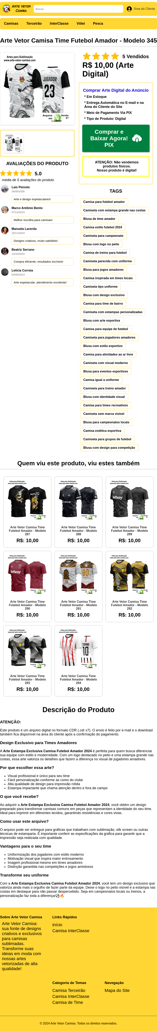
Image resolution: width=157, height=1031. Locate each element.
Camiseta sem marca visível (103, 413)
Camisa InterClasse (70, 930)
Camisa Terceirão (68, 990)
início (57, 924)
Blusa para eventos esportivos (105, 371)
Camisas (11, 23)
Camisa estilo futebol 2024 (102, 227)
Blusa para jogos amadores (103, 269)
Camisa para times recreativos (105, 405)
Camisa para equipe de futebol (105, 329)
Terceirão (34, 23)
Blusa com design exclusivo (104, 295)
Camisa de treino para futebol (105, 252)
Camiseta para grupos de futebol (107, 439)
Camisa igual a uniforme (101, 379)
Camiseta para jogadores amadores (109, 337)
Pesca (98, 23)
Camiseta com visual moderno (105, 363)
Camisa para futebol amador (104, 201)
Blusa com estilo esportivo (103, 346)
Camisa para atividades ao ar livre (108, 354)
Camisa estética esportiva (102, 430)
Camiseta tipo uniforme (100, 286)
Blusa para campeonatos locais (106, 422)
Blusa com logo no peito (101, 244)
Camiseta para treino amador (104, 388)
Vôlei (81, 23)
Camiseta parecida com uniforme (107, 261)
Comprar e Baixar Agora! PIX (116, 138)
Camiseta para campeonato (103, 235)
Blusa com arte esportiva (101, 320)
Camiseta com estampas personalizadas (113, 312)
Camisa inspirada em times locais (108, 278)
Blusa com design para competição (109, 447)
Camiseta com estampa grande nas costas (114, 210)
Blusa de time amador (99, 218)
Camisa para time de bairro (103, 303)
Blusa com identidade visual (104, 396)
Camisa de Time (67, 1002)
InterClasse (59, 23)
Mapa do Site (117, 990)
